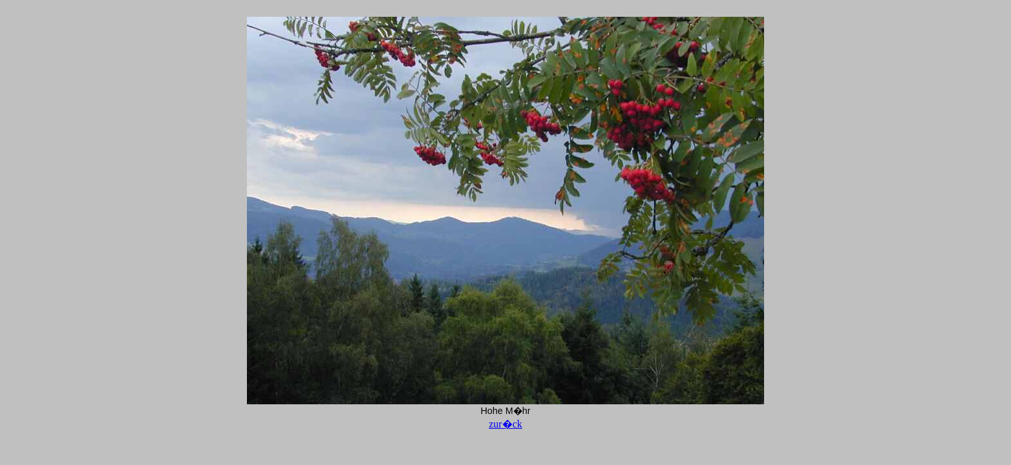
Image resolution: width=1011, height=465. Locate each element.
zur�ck (505, 423)
